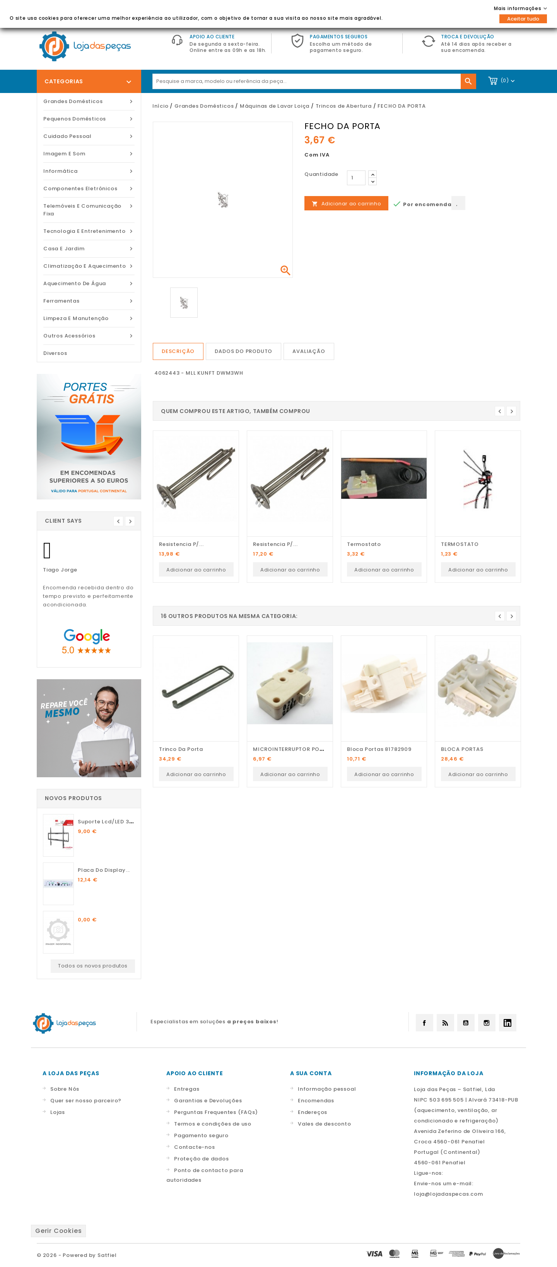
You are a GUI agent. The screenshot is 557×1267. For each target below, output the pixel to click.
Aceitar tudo (523, 18)
